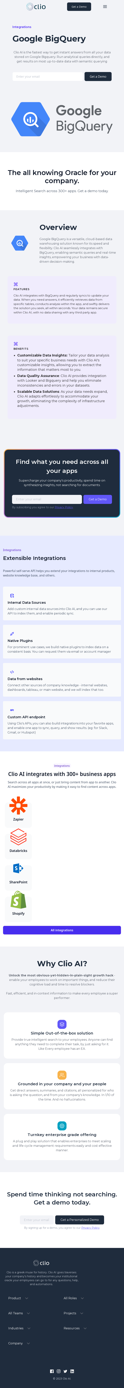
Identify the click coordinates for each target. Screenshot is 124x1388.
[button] (105, 6)
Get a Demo (79, 6)
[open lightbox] (62, 119)
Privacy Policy (64, 507)
